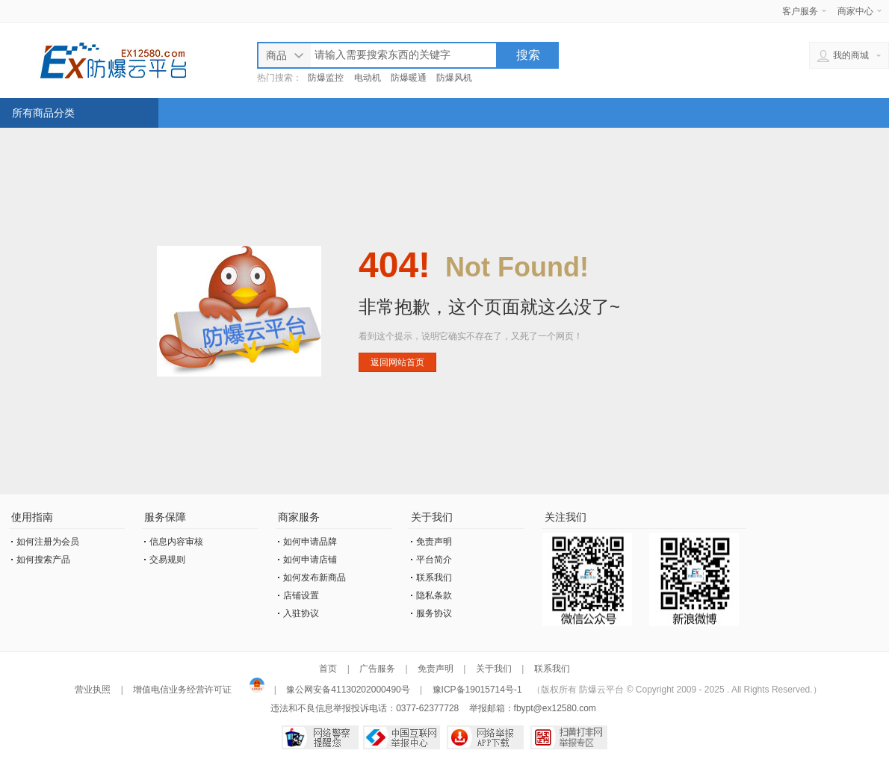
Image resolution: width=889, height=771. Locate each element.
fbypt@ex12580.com (555, 708)
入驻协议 (301, 613)
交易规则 (167, 559)
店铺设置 (301, 595)
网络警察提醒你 (320, 737)
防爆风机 (454, 77)
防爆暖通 (409, 77)
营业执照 (94, 689)
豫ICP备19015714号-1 (477, 689)
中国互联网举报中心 (401, 737)
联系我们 (434, 577)
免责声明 (434, 541)
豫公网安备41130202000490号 (348, 689)
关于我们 (494, 668)
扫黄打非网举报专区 (568, 737)
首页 (328, 668)
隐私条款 (434, 595)
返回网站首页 (397, 362)
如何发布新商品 (314, 577)
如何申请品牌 (310, 541)
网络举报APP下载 (485, 737)
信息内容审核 (176, 541)
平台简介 (434, 559)
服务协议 (434, 613)
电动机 (367, 77)
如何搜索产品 (43, 559)
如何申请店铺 (310, 559)
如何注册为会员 (47, 541)
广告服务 (377, 668)
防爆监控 (326, 77)
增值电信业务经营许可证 (183, 689)
